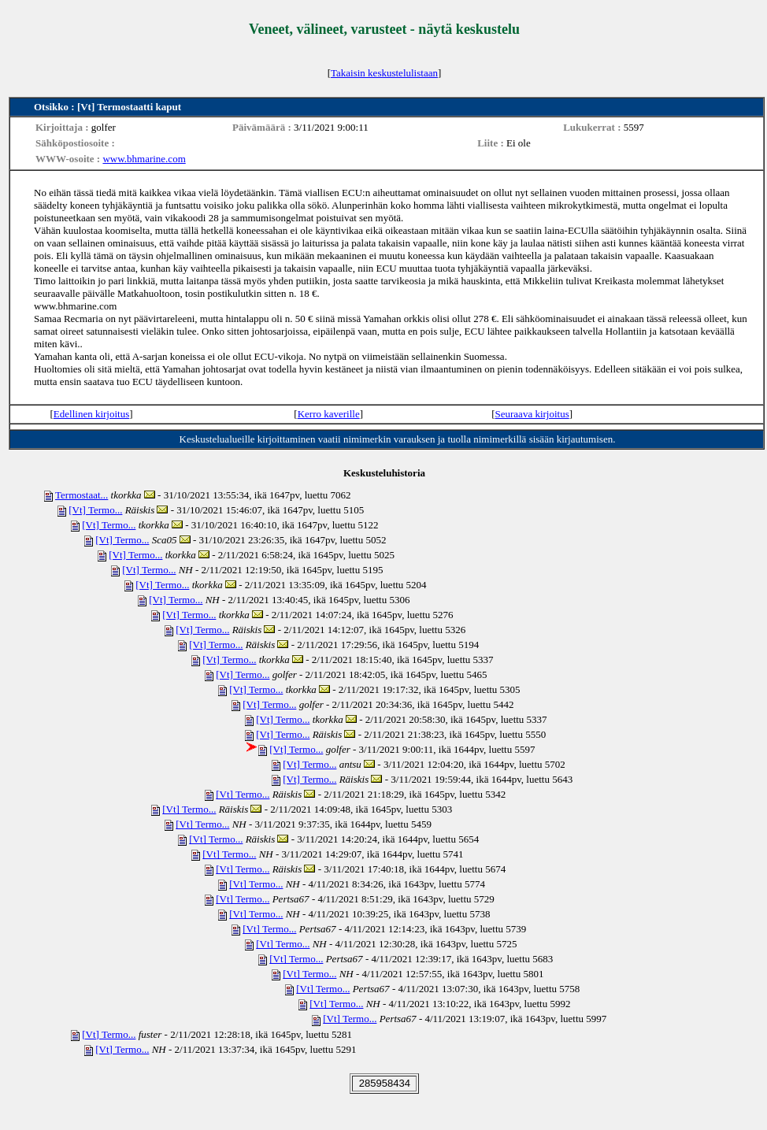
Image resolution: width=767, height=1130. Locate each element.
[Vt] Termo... (95, 510)
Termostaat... (81, 495)
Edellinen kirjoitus (91, 414)
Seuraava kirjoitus (532, 414)
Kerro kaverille (329, 414)
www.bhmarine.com (143, 159)
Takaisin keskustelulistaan (384, 73)
